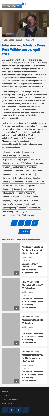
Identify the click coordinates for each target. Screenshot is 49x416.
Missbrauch (19, 185)
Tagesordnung (34, 208)
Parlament (7, 189)
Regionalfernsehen (21, 200)
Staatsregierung (9, 208)
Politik (35, 196)
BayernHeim (35, 159)
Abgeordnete (29, 152)
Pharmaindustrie (29, 189)
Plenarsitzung (8, 193)
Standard (22, 208)
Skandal (35, 200)
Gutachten (19, 170)
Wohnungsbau (22, 211)
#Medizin (17, 152)
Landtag (36, 178)
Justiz (16, 174)
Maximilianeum (32, 182)
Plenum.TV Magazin (11, 196)
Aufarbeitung (24, 156)
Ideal (28, 170)
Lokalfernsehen (16, 182)
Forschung (38, 163)
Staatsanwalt (29, 204)
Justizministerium (27, 174)
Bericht (6, 163)
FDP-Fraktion (26, 163)
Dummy (14, 163)
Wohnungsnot (28, 215)
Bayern (25, 159)
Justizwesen (7, 178)
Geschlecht (31, 167)
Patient (17, 189)
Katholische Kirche (23, 178)
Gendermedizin (18, 167)
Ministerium (7, 185)
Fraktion (6, 167)
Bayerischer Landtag (11, 159)
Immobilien (37, 170)
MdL (42, 182)
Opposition (31, 185)
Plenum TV (30, 193)
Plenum (20, 193)
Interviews (7, 174)
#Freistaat (7, 152)
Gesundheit (7, 170)
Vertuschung (8, 211)
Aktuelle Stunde (9, 156)
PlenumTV (26, 196)
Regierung (7, 200)
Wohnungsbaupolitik (11, 215)
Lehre (5, 182)
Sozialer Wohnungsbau (12, 204)
